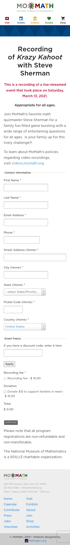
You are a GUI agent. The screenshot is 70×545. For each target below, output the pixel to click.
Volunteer (11, 526)
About (30, 510)
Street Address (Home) (21, 250)
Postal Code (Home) (19, 302)
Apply (9, 364)
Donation (10, 386)
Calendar (10, 504)
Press (8, 515)
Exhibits (32, 504)
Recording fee (15, 372)
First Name (12, 180)
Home (8, 498)
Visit (29, 498)
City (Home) (13, 267)
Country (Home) (16, 319)
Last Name (12, 197)
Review (10, 422)
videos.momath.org (28, 163)
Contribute (11, 510)
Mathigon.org (35, 541)
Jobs (7, 521)
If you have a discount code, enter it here (33, 345)
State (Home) (14, 285)
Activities (33, 526)
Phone (9, 232)
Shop (30, 521)
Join (29, 515)
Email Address (15, 215)
